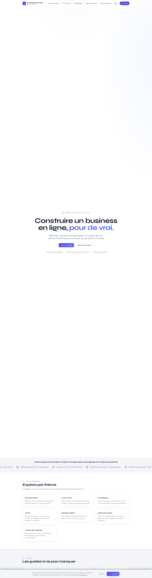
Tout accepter (113, 574)
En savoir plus (83, 575)
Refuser (101, 574)
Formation (124, 3)
